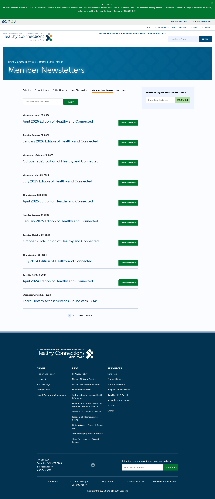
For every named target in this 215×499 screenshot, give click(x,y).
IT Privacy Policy (79, 374)
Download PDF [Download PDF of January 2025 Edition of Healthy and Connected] (127, 222)
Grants (111, 410)
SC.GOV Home (50, 481)
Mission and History (46, 374)
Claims (148, 27)
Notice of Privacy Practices (84, 379)
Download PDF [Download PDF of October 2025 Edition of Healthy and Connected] (127, 162)
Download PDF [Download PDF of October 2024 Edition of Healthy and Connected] (127, 242)
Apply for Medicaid (150, 39)
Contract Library (115, 379)
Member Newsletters (102, 90)
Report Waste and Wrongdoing (51, 395)
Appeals (183, 27)
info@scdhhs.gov (45, 466)
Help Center (108, 481)
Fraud (194, 27)
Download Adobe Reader (164, 481)
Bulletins (27, 90)
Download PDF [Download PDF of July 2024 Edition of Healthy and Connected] (127, 262)
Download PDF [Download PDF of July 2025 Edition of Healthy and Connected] (127, 182)
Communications (165, 27)
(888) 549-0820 (44, 470)
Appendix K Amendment (119, 400)
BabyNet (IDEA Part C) (118, 395)
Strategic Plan (43, 389)
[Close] (211, 3)
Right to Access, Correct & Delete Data (87, 427)
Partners (126, 39)
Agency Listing (179, 22)
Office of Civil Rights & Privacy (86, 411)
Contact (207, 27)
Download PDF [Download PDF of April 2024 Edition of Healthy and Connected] (127, 282)
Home (11, 62)
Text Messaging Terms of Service (87, 433)
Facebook (93, 465)
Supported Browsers (81, 389)
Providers (108, 39)
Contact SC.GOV (136, 481)
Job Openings (43, 384)
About (41, 368)
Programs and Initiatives (119, 389)
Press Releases (42, 90)
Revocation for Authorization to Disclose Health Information (86, 405)
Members (90, 39)
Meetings (120, 90)
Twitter (98, 465)
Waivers (111, 405)
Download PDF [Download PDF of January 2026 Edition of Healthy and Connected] (127, 142)
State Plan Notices (79, 90)
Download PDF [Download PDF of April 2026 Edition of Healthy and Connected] (127, 122)
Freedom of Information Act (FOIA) (85, 418)
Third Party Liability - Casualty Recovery (86, 440)
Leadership (42, 379)
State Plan (112, 374)
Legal (76, 368)
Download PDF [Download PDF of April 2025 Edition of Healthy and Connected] (127, 202)
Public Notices (60, 90)
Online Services (202, 22)
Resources (115, 368)
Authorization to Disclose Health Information (87, 396)
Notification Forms (116, 384)
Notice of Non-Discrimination (86, 384)
